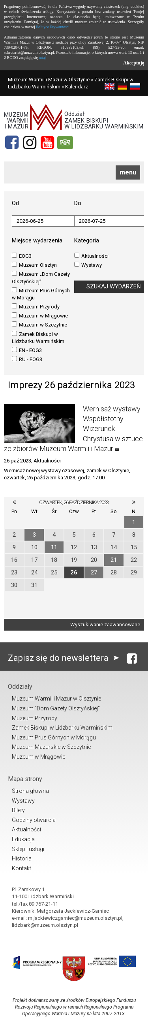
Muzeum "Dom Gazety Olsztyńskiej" (56, 708)
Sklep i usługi (28, 849)
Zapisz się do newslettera (65, 658)
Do (77, 203)
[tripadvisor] (65, 142)
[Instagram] (29, 142)
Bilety (18, 810)
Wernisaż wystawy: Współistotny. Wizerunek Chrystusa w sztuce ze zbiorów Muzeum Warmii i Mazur (73, 429)
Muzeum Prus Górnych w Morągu (41, 294)
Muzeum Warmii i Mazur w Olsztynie (49, 80)
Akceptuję (133, 63)
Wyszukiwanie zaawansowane (105, 624)
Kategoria (86, 240)
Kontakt (21, 868)
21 (114, 559)
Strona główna (30, 791)
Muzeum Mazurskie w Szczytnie (51, 747)
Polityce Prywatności (52, 27)
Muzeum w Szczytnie (39, 324)
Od (15, 203)
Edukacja (23, 839)
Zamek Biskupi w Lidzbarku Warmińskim (38, 337)
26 (73, 572)
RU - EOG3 (27, 359)
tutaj (42, 57)
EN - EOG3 (27, 350)
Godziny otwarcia (34, 820)
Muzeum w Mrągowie (40, 315)
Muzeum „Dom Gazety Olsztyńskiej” (41, 277)
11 (54, 547)
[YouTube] (47, 142)
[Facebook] (12, 143)
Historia (22, 858)
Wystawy (88, 265)
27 (94, 572)
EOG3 (22, 256)
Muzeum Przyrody (36, 306)
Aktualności (91, 256)
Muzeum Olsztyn (34, 265)
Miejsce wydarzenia (37, 240)
